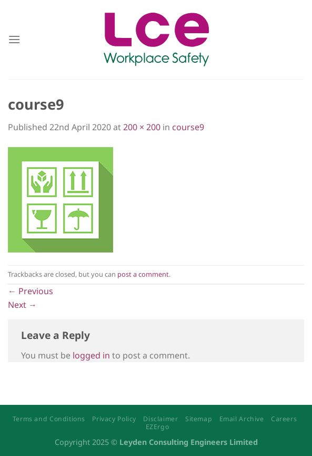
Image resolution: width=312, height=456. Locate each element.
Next (22, 305)
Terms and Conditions (49, 418)
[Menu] (14, 39)
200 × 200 (141, 127)
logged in (91, 355)
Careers (284, 418)
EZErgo (157, 426)
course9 (188, 127)
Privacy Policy (114, 418)
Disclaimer (160, 418)
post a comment (143, 274)
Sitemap (198, 418)
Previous (30, 291)
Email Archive (241, 418)
